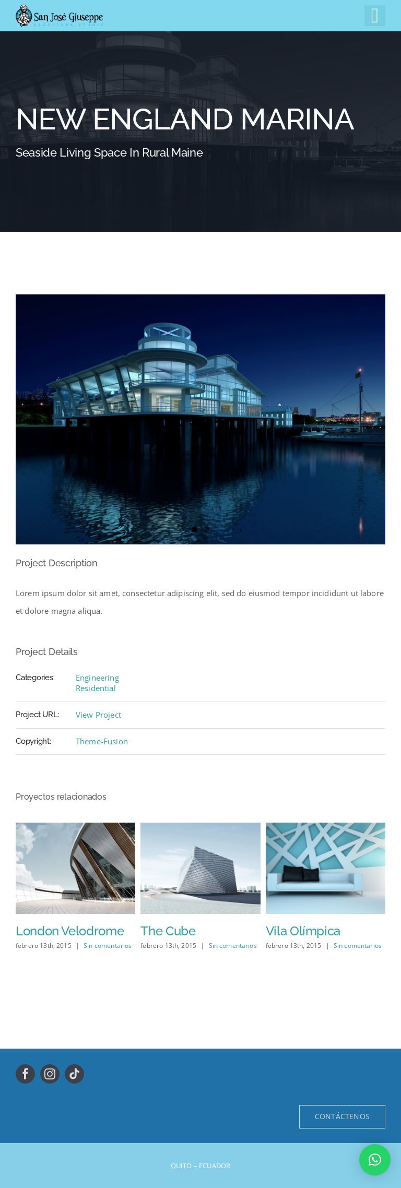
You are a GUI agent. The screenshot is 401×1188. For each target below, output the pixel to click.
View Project (98, 714)
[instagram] (50, 1074)
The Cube (167, 930)
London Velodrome (70, 930)
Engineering (97, 677)
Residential (96, 688)
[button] (375, 1159)
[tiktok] (74, 1074)
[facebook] (25, 1074)
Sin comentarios (108, 945)
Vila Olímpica (303, 930)
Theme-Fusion (102, 741)
